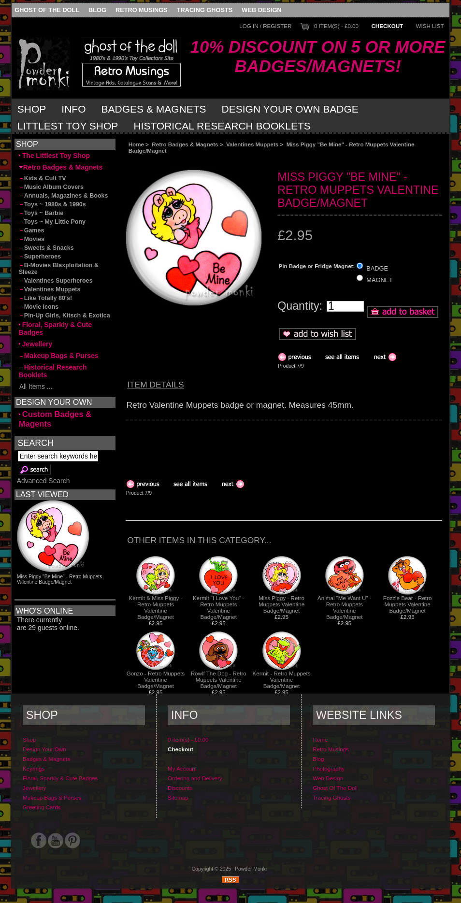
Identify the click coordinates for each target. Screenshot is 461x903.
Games (31, 230)
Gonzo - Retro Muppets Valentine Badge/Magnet (156, 679)
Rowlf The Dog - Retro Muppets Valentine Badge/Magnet (218, 679)
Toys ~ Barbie (41, 213)
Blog (97, 10)
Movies (31, 239)
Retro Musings (141, 10)
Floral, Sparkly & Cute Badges (55, 328)
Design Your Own (44, 749)
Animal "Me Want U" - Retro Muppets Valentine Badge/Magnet (344, 607)
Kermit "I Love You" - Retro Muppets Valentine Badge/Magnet (218, 607)
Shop (31, 109)
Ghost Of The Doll (46, 10)
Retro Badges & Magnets (185, 144)
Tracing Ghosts (204, 10)
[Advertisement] (234, 161)
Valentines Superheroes (56, 280)
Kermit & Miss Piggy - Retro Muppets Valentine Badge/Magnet (156, 607)
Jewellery (36, 344)
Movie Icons (39, 306)
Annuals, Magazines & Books (63, 195)
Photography (329, 768)
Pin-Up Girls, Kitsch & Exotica (64, 315)
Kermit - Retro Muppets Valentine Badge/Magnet (282, 679)
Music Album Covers (51, 187)
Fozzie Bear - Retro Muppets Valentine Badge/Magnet (407, 604)
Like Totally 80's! (45, 298)
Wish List (430, 26)
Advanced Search (43, 481)
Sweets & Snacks (46, 247)
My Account (182, 768)
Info (73, 109)
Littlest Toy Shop (67, 125)
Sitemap (178, 797)
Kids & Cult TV (42, 178)
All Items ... (36, 386)
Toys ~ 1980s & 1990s (52, 204)
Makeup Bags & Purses (59, 355)
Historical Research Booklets (221, 125)
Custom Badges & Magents (55, 419)
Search (35, 442)
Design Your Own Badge (290, 109)
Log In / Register (265, 26)
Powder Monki (251, 869)
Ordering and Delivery (195, 778)
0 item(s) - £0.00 (336, 26)
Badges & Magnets (153, 109)
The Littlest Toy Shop (54, 155)
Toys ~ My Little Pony (52, 221)
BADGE (377, 268)
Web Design (261, 10)
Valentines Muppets (252, 144)
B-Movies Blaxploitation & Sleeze (59, 268)
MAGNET (379, 280)
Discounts (180, 788)
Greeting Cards (42, 807)
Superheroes (40, 256)
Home (136, 144)
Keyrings (33, 768)
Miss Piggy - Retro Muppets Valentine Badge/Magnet (281, 604)
